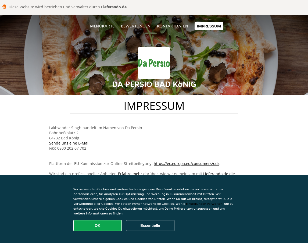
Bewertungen (136, 26)
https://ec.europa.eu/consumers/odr (186, 163)
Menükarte (102, 26)
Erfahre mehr (130, 173)
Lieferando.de (215, 173)
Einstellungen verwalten (204, 204)
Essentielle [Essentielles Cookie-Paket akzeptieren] (150, 225)
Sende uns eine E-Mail (69, 143)
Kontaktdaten (172, 26)
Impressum (209, 26)
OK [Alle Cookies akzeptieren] (98, 225)
